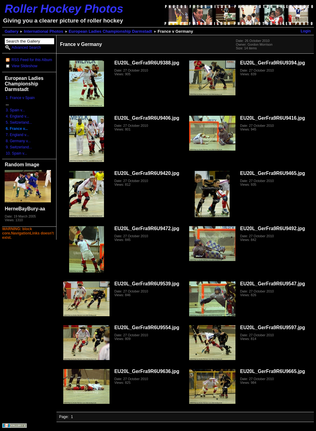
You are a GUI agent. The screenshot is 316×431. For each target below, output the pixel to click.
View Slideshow (24, 66)
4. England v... (17, 116)
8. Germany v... (18, 141)
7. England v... (17, 135)
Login (306, 31)
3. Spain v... (15, 110)
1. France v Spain (20, 98)
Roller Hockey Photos (64, 8)
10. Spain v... (16, 153)
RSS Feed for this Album (31, 60)
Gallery (12, 31)
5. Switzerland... (19, 122)
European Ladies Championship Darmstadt (110, 31)
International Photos (43, 31)
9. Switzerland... (19, 147)
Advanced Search (26, 47)
